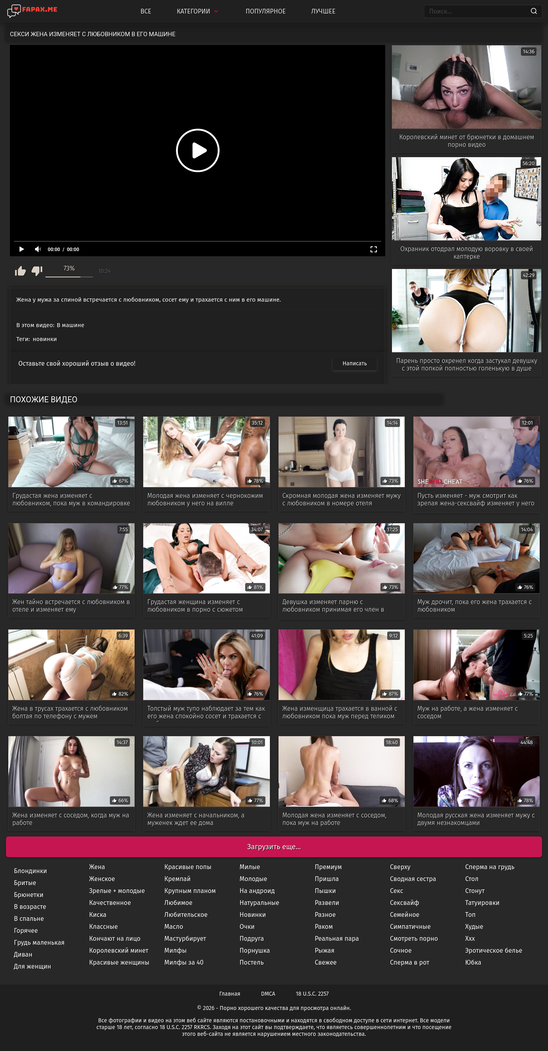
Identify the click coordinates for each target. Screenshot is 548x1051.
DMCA (268, 994)
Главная (229, 994)
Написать (355, 363)
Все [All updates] (145, 11)
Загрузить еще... (274, 846)
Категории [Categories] (198, 11)
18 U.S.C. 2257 (312, 994)
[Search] (534, 11)
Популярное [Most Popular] (266, 11)
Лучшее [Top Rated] (323, 11)
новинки (45, 339)
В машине (70, 325)
